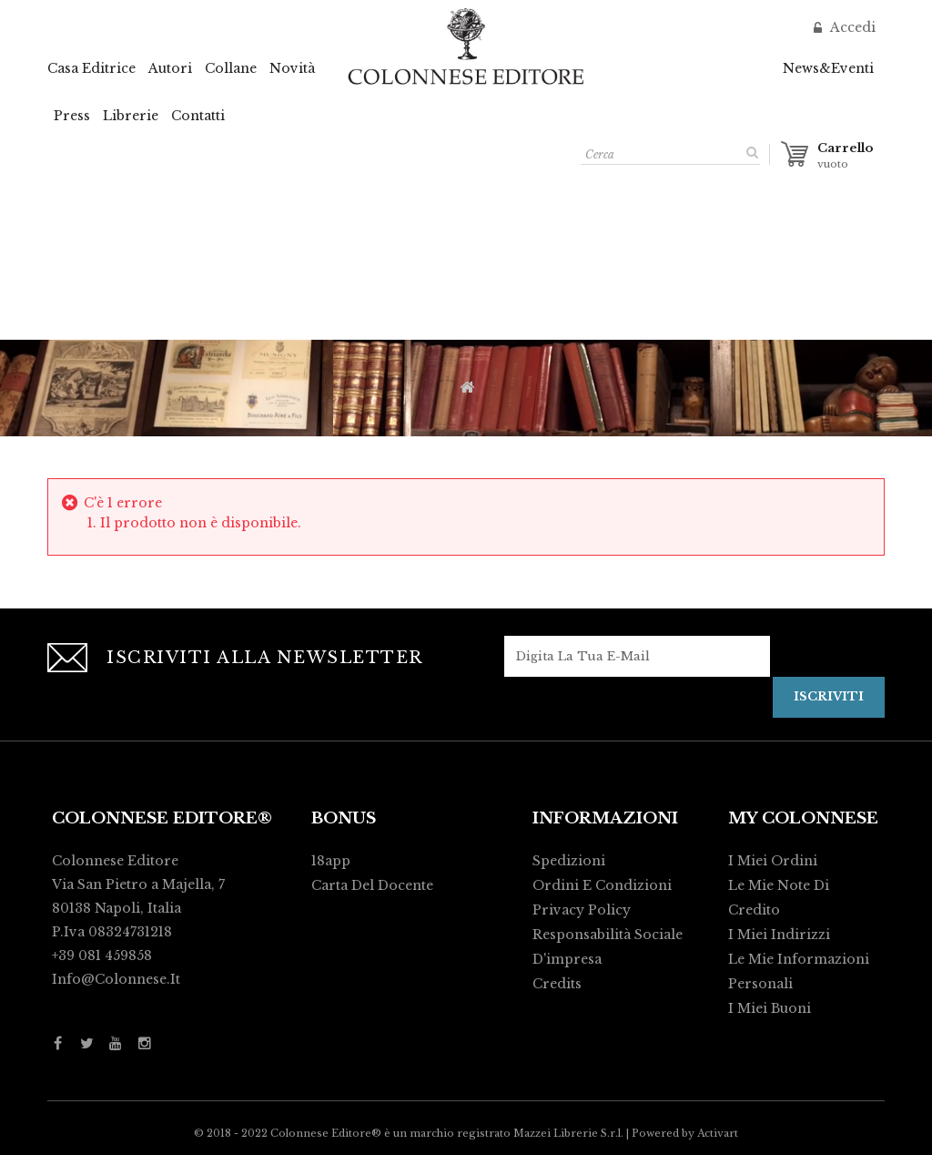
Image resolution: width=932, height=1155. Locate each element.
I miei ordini (772, 861)
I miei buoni (769, 1008)
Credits (557, 984)
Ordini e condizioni (602, 885)
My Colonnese (803, 818)
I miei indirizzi (779, 934)
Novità (292, 68)
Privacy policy (581, 910)
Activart (717, 1133)
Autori (170, 68)
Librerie (130, 115)
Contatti (198, 115)
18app (330, 861)
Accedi (851, 27)
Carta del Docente (372, 885)
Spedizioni (568, 861)
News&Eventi (828, 68)
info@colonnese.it (116, 979)
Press (72, 115)
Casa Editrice (91, 68)
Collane (231, 68)
